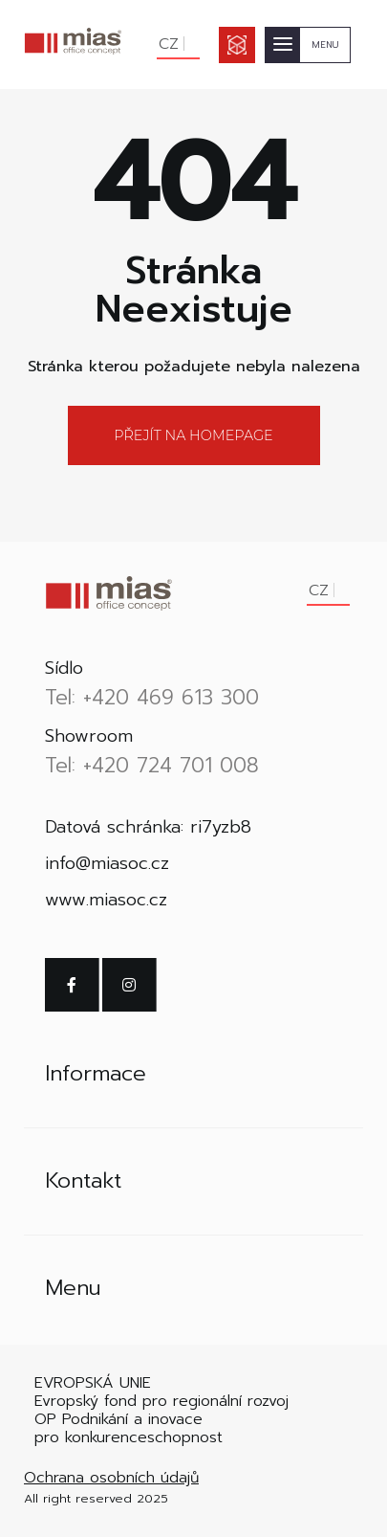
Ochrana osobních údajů (111, 1477)
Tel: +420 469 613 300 (152, 697)
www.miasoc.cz (106, 899)
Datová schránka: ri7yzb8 (148, 826)
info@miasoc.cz (107, 863)
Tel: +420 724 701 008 (152, 765)
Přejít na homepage (193, 435)
